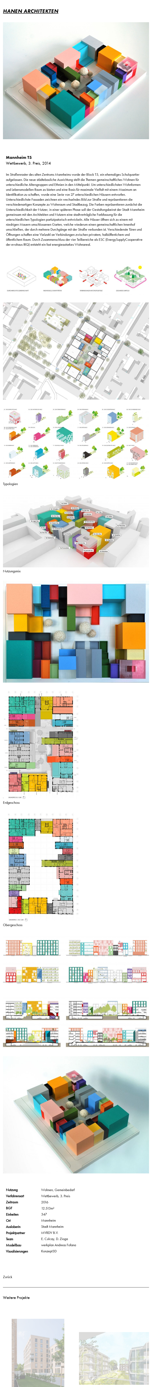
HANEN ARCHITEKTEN (30, 11)
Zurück (7, 1277)
